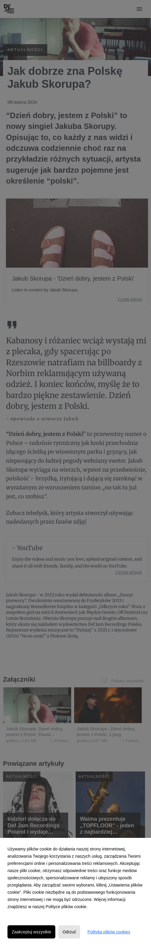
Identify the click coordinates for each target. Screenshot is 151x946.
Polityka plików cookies (108, 931)
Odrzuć (69, 931)
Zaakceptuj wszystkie (31, 931)
